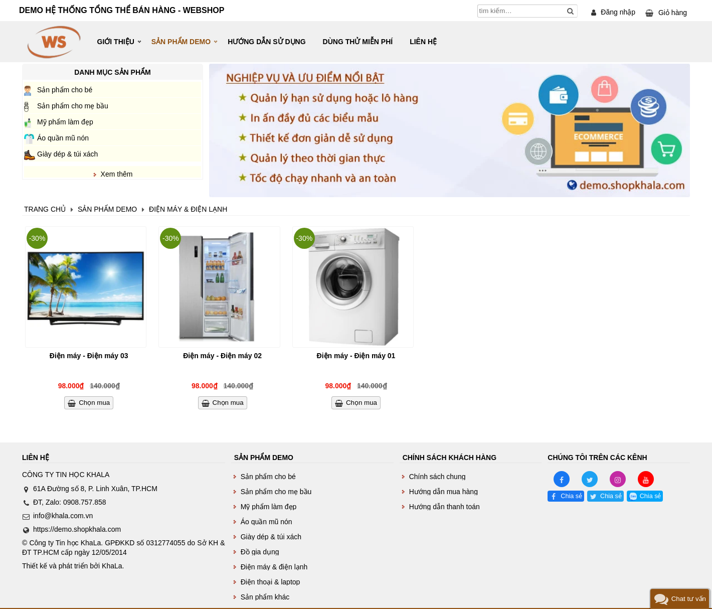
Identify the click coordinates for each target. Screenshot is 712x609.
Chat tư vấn (688, 598)
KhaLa (112, 566)
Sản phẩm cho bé (64, 90)
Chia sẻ (571, 496)
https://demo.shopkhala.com (77, 529)
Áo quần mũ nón (63, 138)
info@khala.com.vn (63, 516)
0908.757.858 (84, 502)
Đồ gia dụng (260, 552)
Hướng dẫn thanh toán (444, 507)
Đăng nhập (618, 12)
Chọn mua (94, 402)
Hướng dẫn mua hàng (443, 492)
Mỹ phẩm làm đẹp (65, 122)
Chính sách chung (437, 477)
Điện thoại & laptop (270, 582)
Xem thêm (117, 174)
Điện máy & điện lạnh (274, 567)
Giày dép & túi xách (67, 154)
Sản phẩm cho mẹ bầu (72, 106)
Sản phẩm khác (265, 597)
